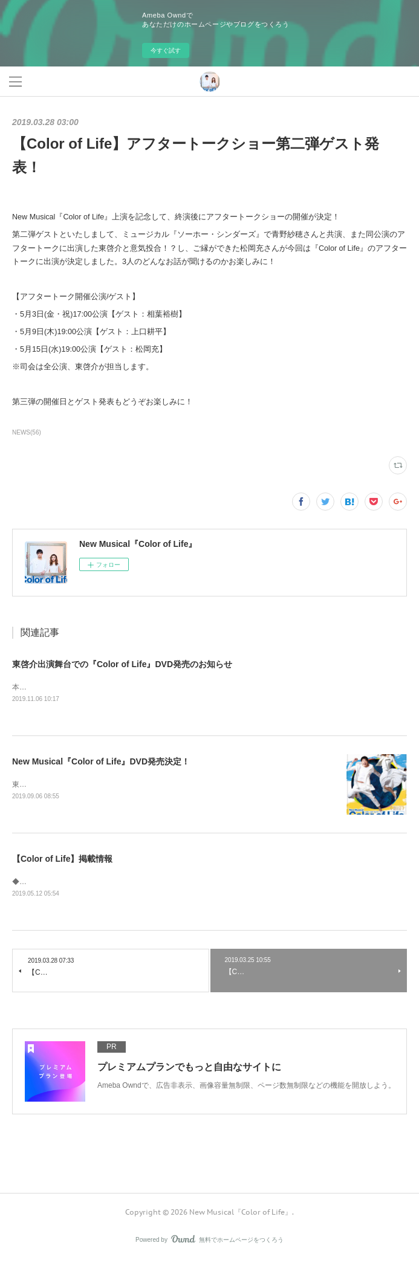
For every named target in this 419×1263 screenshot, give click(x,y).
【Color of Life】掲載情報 (62, 860)
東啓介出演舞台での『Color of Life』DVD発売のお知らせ (122, 664)
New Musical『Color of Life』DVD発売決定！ (101, 762)
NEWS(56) (26, 432)
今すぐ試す (166, 50)
